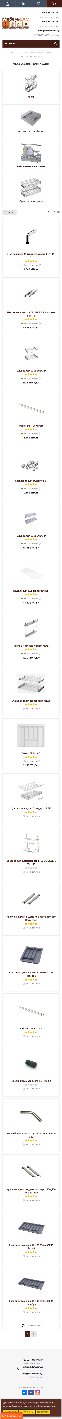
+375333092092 (51, 21)
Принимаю (43, 1411)
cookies (31, 1403)
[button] (11, 1415)
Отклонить (27, 1411)
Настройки (11, 1411)
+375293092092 (51, 12)
